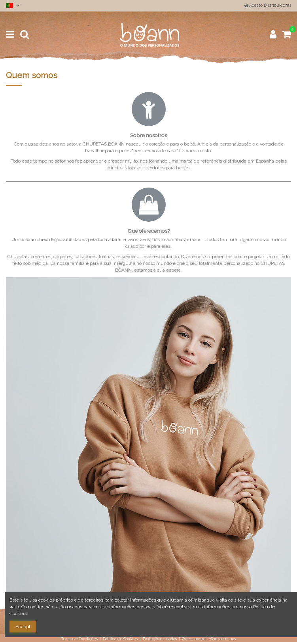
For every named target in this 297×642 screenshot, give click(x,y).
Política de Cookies (120, 638)
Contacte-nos (223, 638)
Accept (22, 626)
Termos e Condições (79, 638)
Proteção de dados (160, 638)
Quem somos (193, 638)
